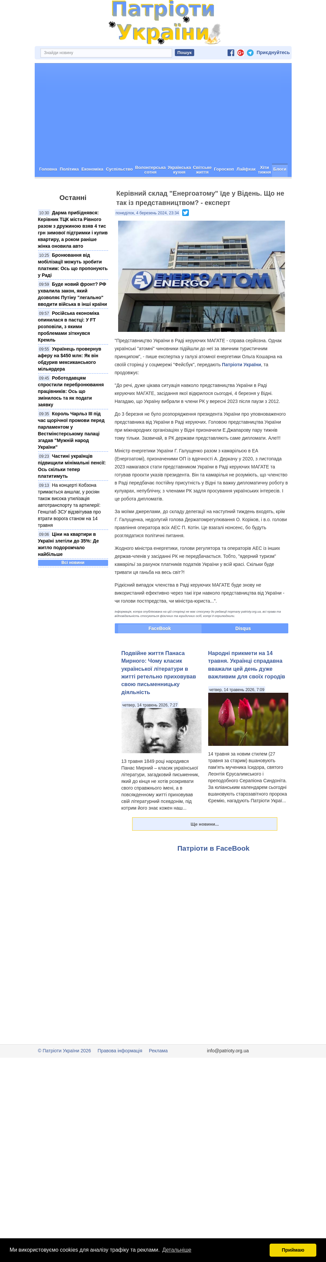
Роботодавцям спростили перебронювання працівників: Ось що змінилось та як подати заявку (71, 391)
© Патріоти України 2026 (64, 1050)
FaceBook (159, 628)
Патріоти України (241, 364)
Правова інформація (120, 1050)
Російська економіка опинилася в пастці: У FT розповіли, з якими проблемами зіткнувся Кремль (68, 326)
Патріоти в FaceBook (214, 848)
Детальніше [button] (176, 1250)
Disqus (243, 628)
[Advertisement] (163, 113)
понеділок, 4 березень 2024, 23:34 (147, 213)
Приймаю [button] (293, 1250)
